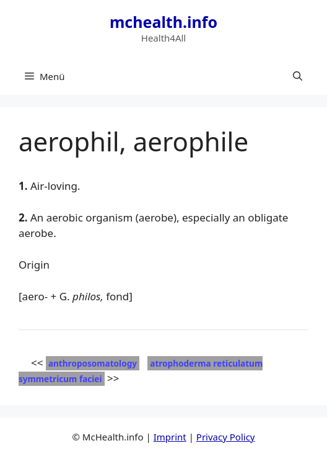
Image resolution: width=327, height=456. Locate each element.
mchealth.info (163, 21)
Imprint (170, 437)
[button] (298, 76)
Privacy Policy (225, 437)
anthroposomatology (92, 363)
